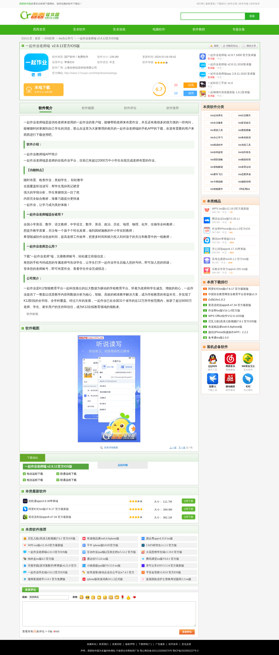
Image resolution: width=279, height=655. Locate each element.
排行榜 (200, 3)
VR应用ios (244, 189)
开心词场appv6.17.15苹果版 (229, 248)
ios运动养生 (216, 115)
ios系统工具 (216, 130)
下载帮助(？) (145, 644)
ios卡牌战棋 (216, 181)
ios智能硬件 (216, 189)
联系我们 (103, 644)
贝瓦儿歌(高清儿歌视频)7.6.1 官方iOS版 (232, 321)
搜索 (252, 16)
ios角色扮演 (244, 137)
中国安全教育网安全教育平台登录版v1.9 (232, 294)
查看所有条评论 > (34, 631)
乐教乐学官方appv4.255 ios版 (230, 269)
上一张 (173, 447)
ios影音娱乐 (244, 122)
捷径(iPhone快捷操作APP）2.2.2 (228, 332)
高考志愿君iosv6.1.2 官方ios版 (230, 258)
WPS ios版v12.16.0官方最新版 (230, 208)
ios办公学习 (66, 38)
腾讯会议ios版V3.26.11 (226, 218)
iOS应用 (49, 38)
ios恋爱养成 (244, 174)
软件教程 (199, 29)
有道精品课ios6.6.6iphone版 (225, 326)
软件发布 (255, 3)
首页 (37, 38)
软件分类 (232, 3)
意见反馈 (186, 644)
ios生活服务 (216, 122)
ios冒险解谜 (216, 167)
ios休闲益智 (216, 152)
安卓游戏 (119, 29)
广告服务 (160, 644)
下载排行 (221, 3)
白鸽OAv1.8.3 (216, 299)
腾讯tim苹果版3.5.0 (223, 238)
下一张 (181, 447)
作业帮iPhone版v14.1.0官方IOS (231, 228)
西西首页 (39, 29)
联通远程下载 (68, 473)
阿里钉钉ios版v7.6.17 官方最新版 (228, 288)
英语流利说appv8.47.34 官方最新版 (229, 305)
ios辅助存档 (244, 181)
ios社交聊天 (244, 115)
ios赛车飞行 (216, 174)
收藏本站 (91, 644)
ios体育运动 (244, 167)
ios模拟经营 (244, 159)
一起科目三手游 (220, 82)
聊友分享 (251, 45)
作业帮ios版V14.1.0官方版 (224, 310)
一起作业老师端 (232, 55)
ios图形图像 (244, 130)
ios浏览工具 (244, 145)
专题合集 (238, 29)
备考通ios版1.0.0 (218, 337)
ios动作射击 (244, 152)
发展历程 (116, 644)
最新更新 (210, 3)
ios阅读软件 (216, 145)
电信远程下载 (35, 473)
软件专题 (243, 3)
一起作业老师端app (231, 73)
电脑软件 (159, 29)
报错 (216, 45)
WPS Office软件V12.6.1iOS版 (226, 315)
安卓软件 (79, 29)
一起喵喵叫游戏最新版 (229, 92)
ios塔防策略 (216, 159)
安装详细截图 (111, 447)
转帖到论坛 (232, 45)
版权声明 (130, 644)
